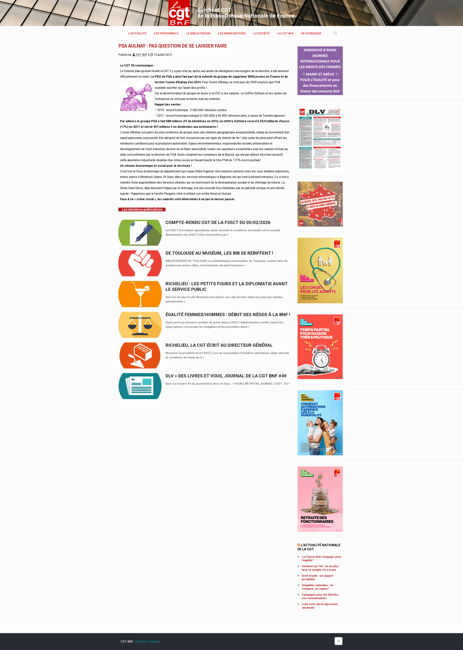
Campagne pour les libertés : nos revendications (321, 596)
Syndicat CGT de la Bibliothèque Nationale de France (246, 13)
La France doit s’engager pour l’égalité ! (321, 558)
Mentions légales (148, 641)
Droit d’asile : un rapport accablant (317, 577)
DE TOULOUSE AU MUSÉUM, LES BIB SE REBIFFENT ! (219, 253)
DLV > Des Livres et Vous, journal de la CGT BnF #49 (226, 375)
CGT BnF (141, 54)
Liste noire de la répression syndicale (320, 605)
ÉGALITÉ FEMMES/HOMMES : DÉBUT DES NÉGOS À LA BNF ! (227, 314)
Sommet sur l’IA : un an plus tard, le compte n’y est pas (320, 568)
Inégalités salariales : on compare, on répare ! (317, 587)
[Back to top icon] (338, 641)
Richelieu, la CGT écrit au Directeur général (219, 345)
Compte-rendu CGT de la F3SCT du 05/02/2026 (217, 222)
